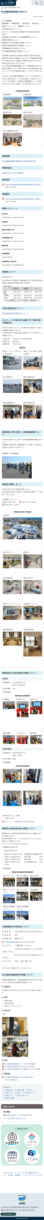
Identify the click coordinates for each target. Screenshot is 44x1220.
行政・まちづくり (30, 1093)
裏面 (12, 505)
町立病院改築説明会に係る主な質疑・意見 (19, 1078)
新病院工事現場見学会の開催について (16, 45)
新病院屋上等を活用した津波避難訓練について (19, 37)
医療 (18, 1093)
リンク (4, 1175)
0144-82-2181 (12, 1115)
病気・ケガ (9, 1093)
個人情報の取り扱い (32, 1173)
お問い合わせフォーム (18, 1118)
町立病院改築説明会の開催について (15, 51)
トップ (2, 7)
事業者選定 (15, 23)
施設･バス (9, 1095)
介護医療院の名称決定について (13, 48)
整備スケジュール (8, 26)
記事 (6, 7)
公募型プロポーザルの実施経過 (12, 173)
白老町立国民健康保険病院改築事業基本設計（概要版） (23, 186)
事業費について (23, 26)
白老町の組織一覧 (8, 1214)
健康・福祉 (9, 1090)
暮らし (30, 1090)
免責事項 (17, 1175)
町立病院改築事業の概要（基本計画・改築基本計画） (19, 161)
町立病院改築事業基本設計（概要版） (22, 1069)
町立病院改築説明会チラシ (20, 1064)
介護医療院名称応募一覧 (19, 942)
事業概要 (5, 23)
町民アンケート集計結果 (19, 822)
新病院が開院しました (10, 40)
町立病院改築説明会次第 (19, 1066)
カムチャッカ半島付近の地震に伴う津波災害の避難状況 (20, 33)
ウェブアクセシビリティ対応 (32, 1175)
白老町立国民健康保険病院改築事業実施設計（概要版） (23, 200)
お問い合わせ (8, 1173)
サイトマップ (19, 1173)
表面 (29, 502)
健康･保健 (20, 1090)
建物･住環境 (10, 1098)
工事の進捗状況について (11, 29)
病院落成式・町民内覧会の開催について (16, 43)
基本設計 (26, 23)
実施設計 (35, 23)
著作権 (10, 1175)
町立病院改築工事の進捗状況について (15, 313)
